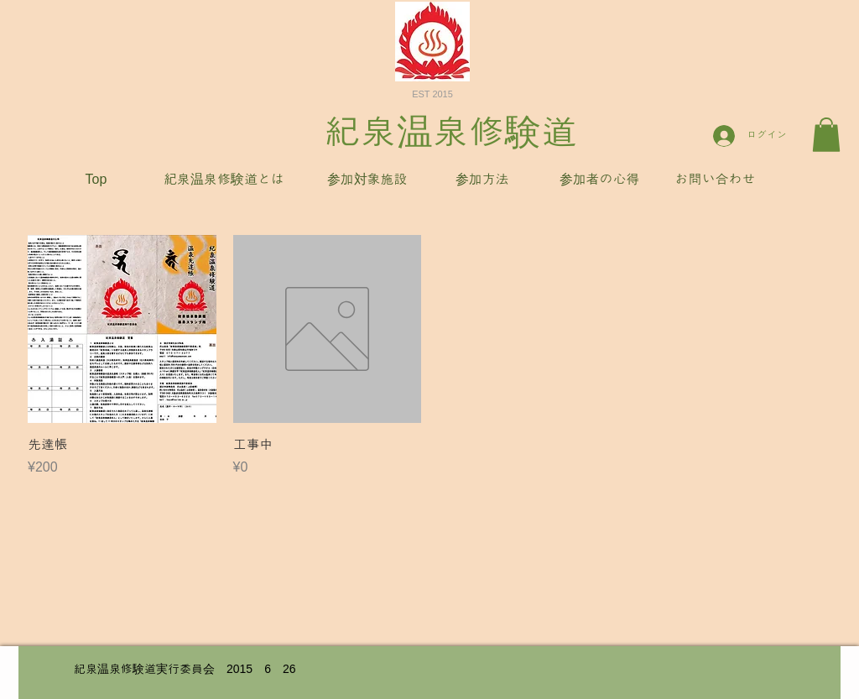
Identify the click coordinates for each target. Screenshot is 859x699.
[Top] (96, 180)
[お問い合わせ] (715, 180)
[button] (826, 134)
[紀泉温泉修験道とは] (224, 180)
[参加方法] (482, 180)
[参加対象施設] (367, 180)
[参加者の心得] (599, 180)
